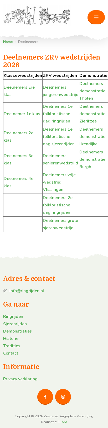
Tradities (11, 346)
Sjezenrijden (15, 324)
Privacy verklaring (20, 379)
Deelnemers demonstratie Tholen (92, 91)
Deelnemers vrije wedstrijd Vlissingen (59, 182)
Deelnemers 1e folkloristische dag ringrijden (58, 114)
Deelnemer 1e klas (22, 114)
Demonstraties (17, 331)
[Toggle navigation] (96, 17)
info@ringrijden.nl (26, 291)
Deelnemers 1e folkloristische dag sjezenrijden (59, 136)
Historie (10, 338)
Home (8, 41)
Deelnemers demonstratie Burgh (92, 159)
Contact (10, 353)
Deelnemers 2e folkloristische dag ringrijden (58, 205)
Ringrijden (13, 316)
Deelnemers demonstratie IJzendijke (92, 136)
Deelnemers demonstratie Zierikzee (92, 114)
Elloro (62, 422)
